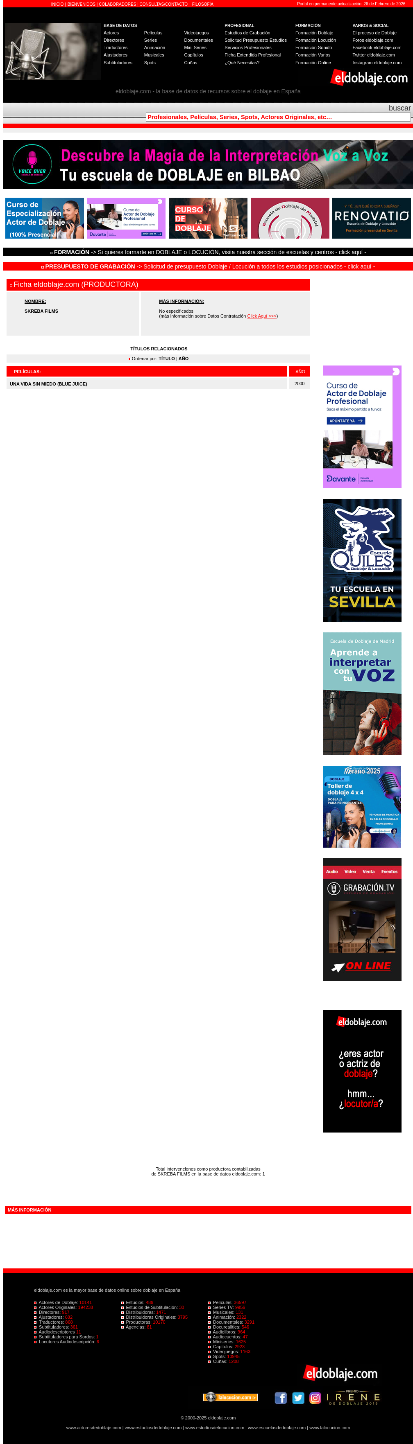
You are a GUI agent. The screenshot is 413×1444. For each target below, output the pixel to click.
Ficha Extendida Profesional (253, 54)
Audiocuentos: (225, 1336)
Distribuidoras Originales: (149, 1317)
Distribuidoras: (138, 1312)
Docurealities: (225, 1326)
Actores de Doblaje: (56, 1302)
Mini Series (195, 47)
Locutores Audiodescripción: (65, 1341)
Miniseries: (222, 1341)
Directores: (48, 1312)
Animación (154, 47)
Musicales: (222, 1312)
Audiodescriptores (55, 1331)
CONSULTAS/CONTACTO (164, 4)
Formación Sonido (313, 47)
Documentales (198, 40)
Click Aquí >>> (261, 316)
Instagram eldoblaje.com (377, 62)
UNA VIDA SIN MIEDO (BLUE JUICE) (48, 383)
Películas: (221, 1302)
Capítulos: (221, 1346)
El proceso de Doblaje (375, 32)
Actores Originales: (56, 1307)
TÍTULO (167, 358)
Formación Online (313, 62)
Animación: (222, 1317)
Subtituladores (118, 62)
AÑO (183, 358)
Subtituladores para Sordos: (65, 1336)
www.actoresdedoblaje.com (93, 1427)
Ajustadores (115, 54)
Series (150, 40)
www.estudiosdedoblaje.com (153, 1427)
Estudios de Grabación (247, 32)
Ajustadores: (49, 1317)
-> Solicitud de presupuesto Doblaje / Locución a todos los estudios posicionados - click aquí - (208, 266)
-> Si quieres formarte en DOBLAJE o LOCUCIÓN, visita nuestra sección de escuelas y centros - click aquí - (209, 252)
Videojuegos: (224, 1351)
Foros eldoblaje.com (373, 40)
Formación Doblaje (314, 32)
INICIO (58, 4)
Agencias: (134, 1326)
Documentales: (226, 1322)
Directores (114, 40)
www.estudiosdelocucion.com (214, 1427)
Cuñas (190, 62)
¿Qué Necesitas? (242, 62)
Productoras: (137, 1322)
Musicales (154, 54)
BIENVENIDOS (82, 4)
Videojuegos (196, 32)
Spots (150, 62)
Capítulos (193, 54)
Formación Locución (315, 40)
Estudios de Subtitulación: (150, 1307)
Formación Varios (312, 54)
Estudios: (133, 1302)
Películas (153, 32)
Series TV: (221, 1307)
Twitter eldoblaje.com (374, 54)
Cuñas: (218, 1361)
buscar (400, 108)
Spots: (217, 1356)
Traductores (115, 47)
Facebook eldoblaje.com (377, 47)
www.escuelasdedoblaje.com (277, 1427)
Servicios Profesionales (248, 47)
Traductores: (49, 1322)
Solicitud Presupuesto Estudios (256, 40)
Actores (111, 32)
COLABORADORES (117, 4)
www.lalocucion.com (329, 1427)
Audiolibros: (223, 1331)
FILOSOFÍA (202, 4)
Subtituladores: (52, 1326)
